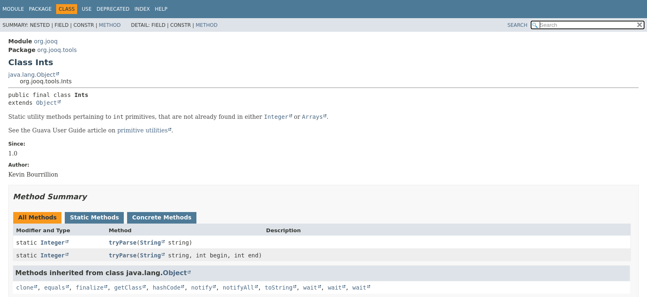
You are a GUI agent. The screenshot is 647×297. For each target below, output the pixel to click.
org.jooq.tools (57, 50)
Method (110, 25)
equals (54, 287)
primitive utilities (142, 130)
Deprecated (113, 9)
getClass (128, 287)
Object (46, 102)
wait (310, 287)
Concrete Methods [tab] (161, 217)
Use (87, 9)
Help (161, 9)
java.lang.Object (31, 74)
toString (279, 287)
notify (201, 287)
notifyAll (238, 287)
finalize (89, 287)
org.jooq (45, 41)
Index (142, 9)
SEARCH (518, 25)
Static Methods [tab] (94, 217)
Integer (52, 242)
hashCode (166, 287)
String (150, 242)
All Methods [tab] (37, 217)
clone (24, 287)
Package (40, 9)
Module (13, 9)
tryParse (122, 242)
